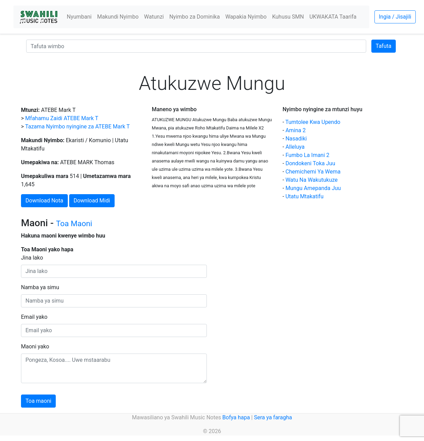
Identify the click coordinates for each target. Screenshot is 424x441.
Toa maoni (38, 401)
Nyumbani (79, 16)
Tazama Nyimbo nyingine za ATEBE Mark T (77, 126)
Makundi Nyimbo (117, 16)
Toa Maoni (74, 223)
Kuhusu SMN (288, 16)
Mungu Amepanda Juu (313, 188)
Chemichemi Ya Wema (312, 171)
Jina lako (32, 257)
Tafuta (384, 46)
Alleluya (295, 147)
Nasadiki (296, 138)
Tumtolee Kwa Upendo (312, 122)
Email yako (34, 317)
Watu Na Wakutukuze (311, 180)
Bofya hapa (236, 417)
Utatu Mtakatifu (304, 196)
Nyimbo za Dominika (194, 16)
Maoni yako (35, 346)
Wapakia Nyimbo (246, 16)
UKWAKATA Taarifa (333, 16)
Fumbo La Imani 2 (307, 155)
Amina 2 (295, 130)
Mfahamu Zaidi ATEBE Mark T (61, 118)
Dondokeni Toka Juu (310, 163)
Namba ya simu (40, 287)
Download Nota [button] (44, 200)
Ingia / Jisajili (395, 16)
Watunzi (154, 16)
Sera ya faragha (273, 417)
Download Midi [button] (92, 200)
